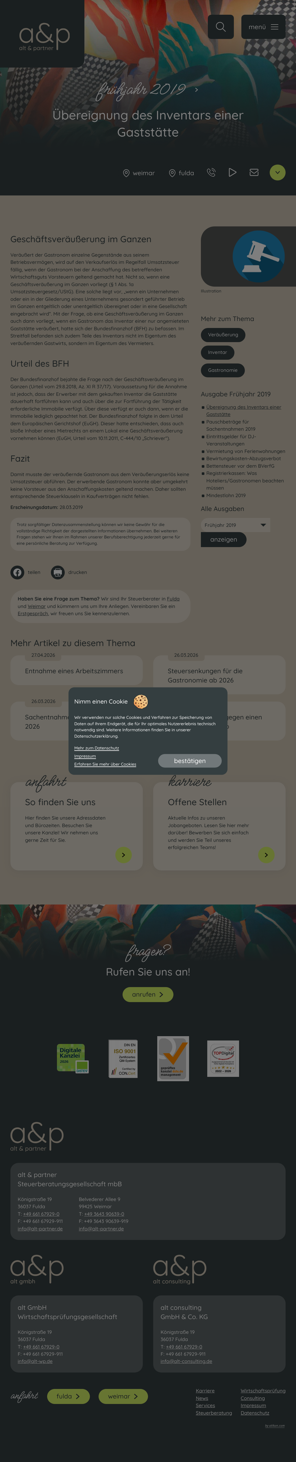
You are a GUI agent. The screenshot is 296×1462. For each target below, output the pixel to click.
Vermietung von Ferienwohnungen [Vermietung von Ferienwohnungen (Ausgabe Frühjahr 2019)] (245, 452)
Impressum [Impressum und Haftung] (85, 756)
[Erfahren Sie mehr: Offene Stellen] (221, 826)
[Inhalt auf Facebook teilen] (25, 572)
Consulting (253, 1398)
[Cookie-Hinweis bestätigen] (190, 760)
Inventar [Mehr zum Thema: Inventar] (217, 353)
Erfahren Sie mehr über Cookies (105, 764)
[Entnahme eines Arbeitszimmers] (76, 670)
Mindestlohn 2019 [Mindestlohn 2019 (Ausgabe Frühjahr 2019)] (226, 496)
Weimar (37, 606)
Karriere (205, 1391)
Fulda (173, 599)
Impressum (253, 1406)
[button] (221, 27)
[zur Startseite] (42, 34)
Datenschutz (255, 1413)
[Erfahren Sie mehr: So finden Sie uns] (78, 826)
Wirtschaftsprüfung (263, 1391)
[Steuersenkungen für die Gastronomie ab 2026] (219, 674)
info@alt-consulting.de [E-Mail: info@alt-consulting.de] (186, 1361)
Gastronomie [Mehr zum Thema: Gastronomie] (223, 370)
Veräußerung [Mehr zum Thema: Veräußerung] (223, 335)
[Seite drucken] (69, 572)
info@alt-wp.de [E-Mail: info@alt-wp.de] (35, 1361)
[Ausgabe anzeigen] (224, 539)
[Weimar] (138, 173)
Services (205, 1406)
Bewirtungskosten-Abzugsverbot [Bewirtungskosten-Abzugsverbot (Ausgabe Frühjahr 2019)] (243, 459)
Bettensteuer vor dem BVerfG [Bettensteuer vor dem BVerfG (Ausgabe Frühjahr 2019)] (240, 466)
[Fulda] (181, 173)
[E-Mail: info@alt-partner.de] (254, 172)
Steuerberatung (214, 1413)
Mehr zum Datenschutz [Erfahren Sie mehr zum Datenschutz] (96, 748)
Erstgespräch (33, 614)
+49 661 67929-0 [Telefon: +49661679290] (41, 1214)
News (202, 1398)
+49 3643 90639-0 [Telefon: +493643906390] (104, 1214)
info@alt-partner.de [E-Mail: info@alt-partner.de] (40, 1229)
